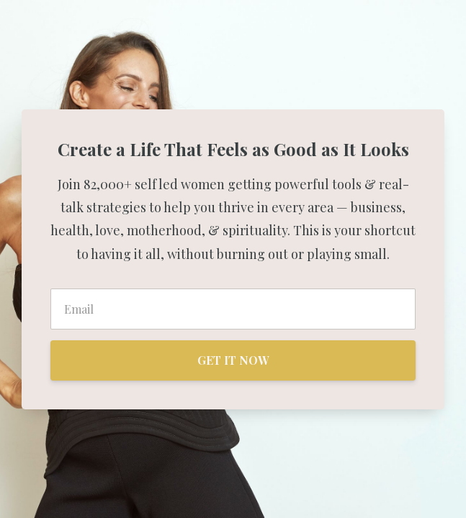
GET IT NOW (233, 360)
